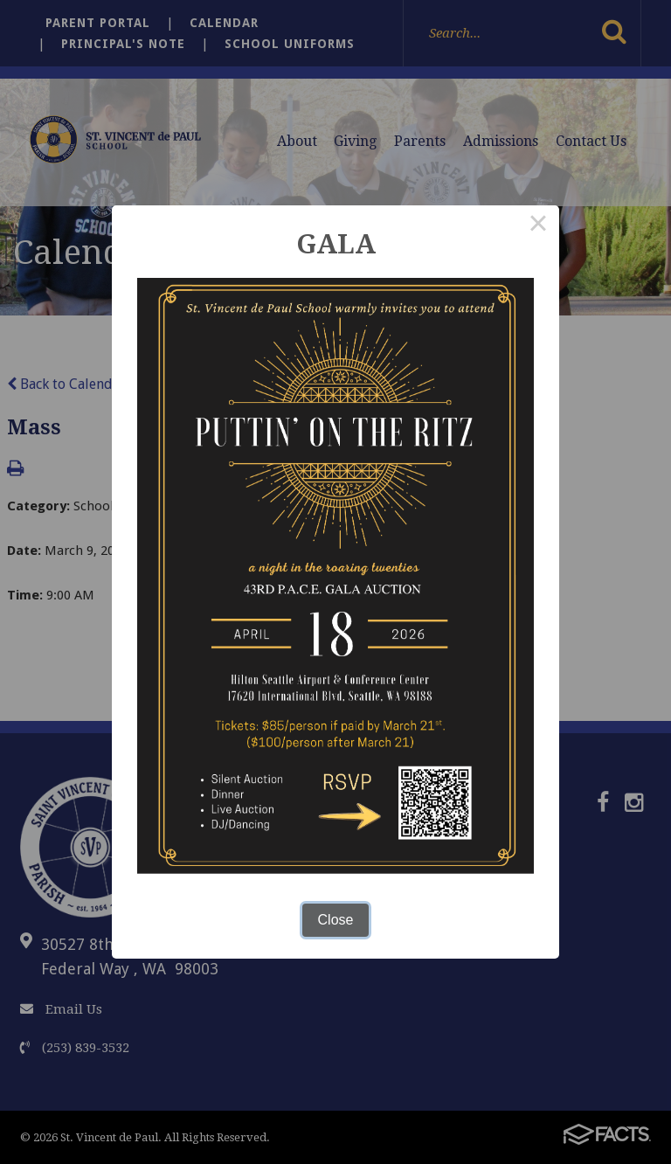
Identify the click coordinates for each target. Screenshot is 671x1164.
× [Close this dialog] (538, 226)
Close (336, 919)
